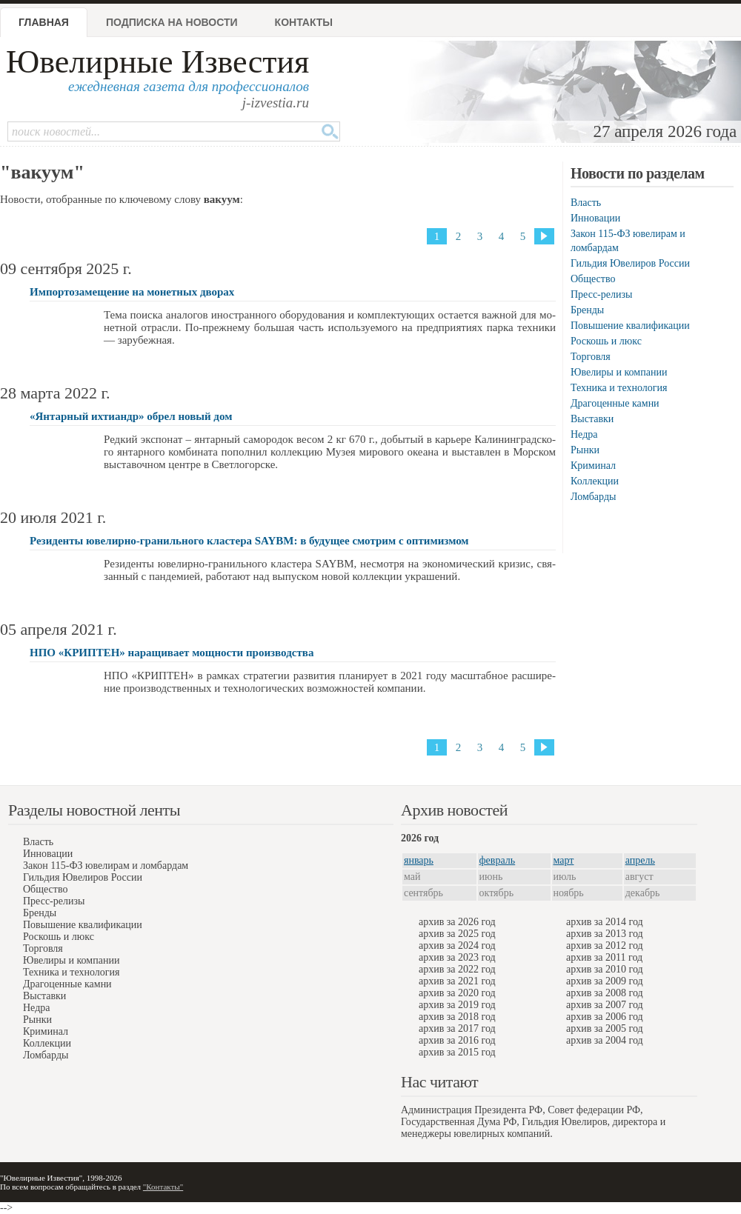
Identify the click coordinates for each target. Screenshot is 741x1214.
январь (418, 860)
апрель (640, 860)
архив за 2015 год (457, 1052)
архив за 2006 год (604, 1016)
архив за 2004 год (604, 1040)
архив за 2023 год (457, 957)
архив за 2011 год (604, 957)
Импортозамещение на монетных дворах (132, 292)
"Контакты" (163, 1186)
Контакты (304, 22)
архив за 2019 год (457, 1004)
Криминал (593, 465)
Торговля (591, 356)
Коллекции (595, 481)
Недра (584, 434)
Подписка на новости (172, 22)
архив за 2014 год (604, 921)
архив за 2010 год (604, 969)
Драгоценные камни (615, 403)
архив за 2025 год (457, 933)
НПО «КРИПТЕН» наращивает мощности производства (171, 652)
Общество (593, 278)
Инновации (595, 218)
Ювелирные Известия (157, 62)
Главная (44, 22)
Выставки (592, 418)
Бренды (587, 310)
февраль (497, 860)
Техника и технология (619, 387)
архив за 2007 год (604, 1004)
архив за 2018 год (457, 1016)
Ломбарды (593, 496)
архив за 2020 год (457, 992)
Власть (586, 202)
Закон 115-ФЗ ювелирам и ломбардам (105, 865)
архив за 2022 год (457, 969)
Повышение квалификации (630, 325)
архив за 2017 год (457, 1028)
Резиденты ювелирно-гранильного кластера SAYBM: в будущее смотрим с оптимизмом (249, 541)
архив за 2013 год (604, 933)
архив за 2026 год (457, 921)
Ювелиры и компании (619, 372)
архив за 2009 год (604, 981)
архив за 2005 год (604, 1028)
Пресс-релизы (601, 294)
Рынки (585, 450)
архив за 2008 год (604, 992)
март (564, 860)
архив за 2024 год (457, 945)
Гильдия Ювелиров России (630, 263)
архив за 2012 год (604, 945)
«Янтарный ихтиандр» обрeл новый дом (131, 416)
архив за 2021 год (457, 981)
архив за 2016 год (457, 1040)
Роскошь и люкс (606, 341)
